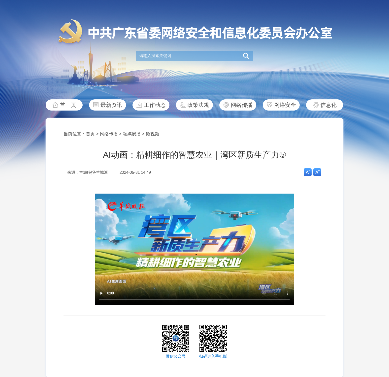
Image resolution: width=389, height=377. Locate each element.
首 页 (68, 105)
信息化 (328, 105)
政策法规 (198, 105)
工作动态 (155, 105)
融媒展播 (132, 133)
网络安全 (285, 105)
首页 (90, 133)
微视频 (152, 133)
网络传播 (242, 105)
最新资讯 (111, 105)
